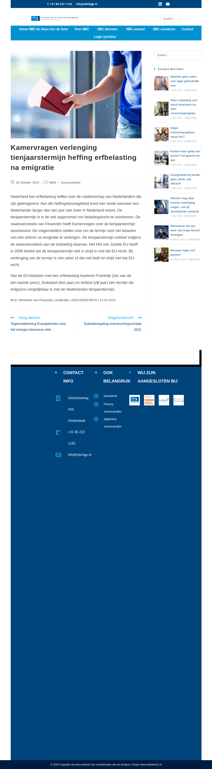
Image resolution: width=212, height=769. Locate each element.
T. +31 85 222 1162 (59, 4)
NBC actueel (135, 29)
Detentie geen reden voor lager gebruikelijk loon (184, 81)
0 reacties (190, 90)
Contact (187, 29)
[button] (82, 29)
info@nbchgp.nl (86, 4)
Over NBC (82, 29)
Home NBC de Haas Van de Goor (43, 29)
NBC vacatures (164, 29)
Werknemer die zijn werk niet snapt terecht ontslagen (185, 230)
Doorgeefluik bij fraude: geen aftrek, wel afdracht (185, 179)
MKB (52, 182)
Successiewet (71, 182)
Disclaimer (110, 395)
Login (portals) (105, 37)
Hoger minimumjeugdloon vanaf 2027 (182, 132)
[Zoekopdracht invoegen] (170, 19)
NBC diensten (107, 29)
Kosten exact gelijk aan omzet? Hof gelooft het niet (185, 156)
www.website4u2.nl (151, 764)
